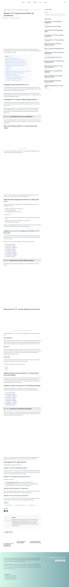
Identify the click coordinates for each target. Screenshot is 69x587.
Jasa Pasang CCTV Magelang (26, 567)
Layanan (29, 2)
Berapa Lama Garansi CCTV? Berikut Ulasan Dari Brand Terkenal (54, 61)
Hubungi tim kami (7, 457)
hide (9, 56)
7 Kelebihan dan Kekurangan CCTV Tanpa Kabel (53, 86)
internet (9, 214)
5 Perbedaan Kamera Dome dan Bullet (21, 542)
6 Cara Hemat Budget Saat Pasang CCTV (53, 57)
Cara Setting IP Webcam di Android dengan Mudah (35, 542)
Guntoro (14, 517)
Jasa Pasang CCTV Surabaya (10, 255)
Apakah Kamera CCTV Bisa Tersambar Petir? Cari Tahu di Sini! (54, 53)
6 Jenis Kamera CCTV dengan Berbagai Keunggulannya (8, 544)
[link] (5, 511)
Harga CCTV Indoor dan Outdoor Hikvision (54, 48)
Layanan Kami (15, 231)
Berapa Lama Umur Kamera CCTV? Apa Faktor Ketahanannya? (53, 66)
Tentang (35, 2)
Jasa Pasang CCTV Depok (10, 245)
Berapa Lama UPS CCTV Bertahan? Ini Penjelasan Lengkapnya (53, 44)
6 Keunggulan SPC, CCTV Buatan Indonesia (54, 40)
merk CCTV (15, 333)
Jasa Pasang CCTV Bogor (10, 244)
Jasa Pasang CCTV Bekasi (10, 249)
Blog (40, 2)
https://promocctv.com (12, 578)
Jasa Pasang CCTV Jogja (10, 256)
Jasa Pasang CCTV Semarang (11, 253)
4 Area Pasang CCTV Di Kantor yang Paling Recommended (54, 36)
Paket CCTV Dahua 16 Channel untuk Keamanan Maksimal (52, 81)
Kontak (45, 2)
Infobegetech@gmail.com (12, 577)
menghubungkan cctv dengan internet (20, 505)
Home (23, 2)
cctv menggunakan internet (8, 505)
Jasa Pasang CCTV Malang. (10, 568)
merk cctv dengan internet (31, 505)
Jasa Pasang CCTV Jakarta (10, 250)
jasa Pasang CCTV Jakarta (17, 564)
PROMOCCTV (13, 581)
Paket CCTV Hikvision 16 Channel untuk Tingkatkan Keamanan (53, 76)
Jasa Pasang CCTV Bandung (10, 252)
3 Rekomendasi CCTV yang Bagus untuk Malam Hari (53, 71)
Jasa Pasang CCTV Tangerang (11, 247)
